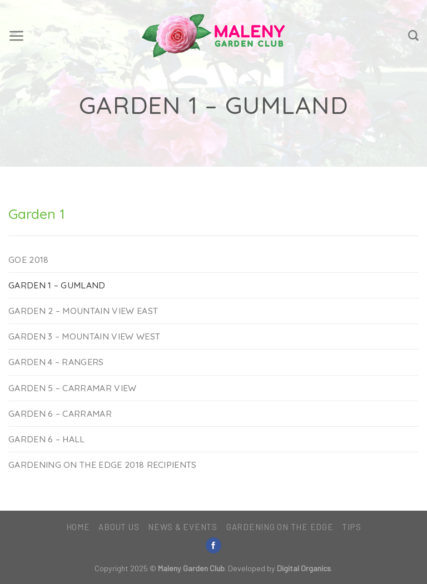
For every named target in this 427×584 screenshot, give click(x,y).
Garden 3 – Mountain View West (84, 336)
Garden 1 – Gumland (57, 285)
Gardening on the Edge (280, 527)
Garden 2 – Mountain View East (83, 310)
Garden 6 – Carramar (60, 413)
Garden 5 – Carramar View (72, 387)
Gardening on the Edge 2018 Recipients (102, 464)
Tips (351, 527)
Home (78, 527)
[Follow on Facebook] (213, 545)
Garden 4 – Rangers (56, 361)
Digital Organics (304, 568)
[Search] (413, 36)
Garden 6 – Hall (46, 439)
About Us (118, 527)
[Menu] (16, 36)
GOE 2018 (28, 259)
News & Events (182, 527)
